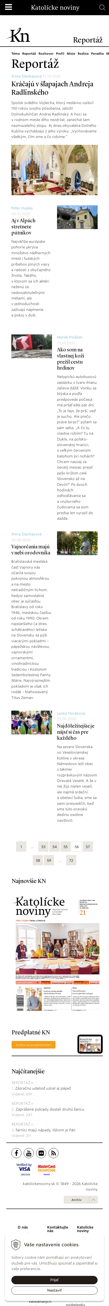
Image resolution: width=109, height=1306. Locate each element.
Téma (15, 53)
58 (38, 860)
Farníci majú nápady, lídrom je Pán (45, 1130)
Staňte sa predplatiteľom (33, 1045)
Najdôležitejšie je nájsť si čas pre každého (75, 732)
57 (88, 847)
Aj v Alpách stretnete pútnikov (23, 227)
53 (43, 847)
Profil (59, 53)
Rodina (81, 53)
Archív (76, 1200)
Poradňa (96, 53)
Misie (70, 53)
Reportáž (29, 53)
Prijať (54, 1280)
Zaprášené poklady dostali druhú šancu (50, 1109)
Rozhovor (45, 53)
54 (54, 847)
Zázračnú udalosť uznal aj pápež (43, 1088)
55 (66, 847)
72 (71, 860)
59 (49, 860)
